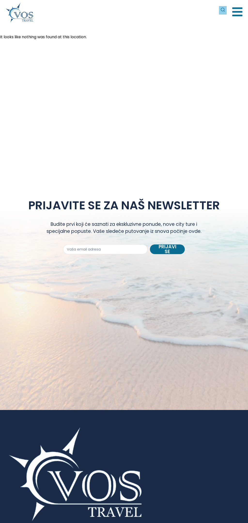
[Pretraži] (222, 10)
